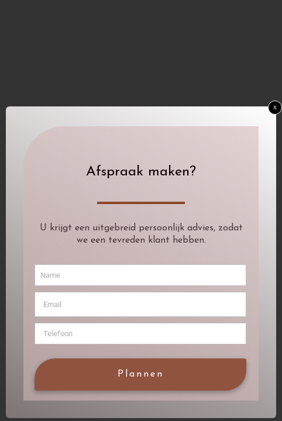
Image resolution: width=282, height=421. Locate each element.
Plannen (141, 374)
